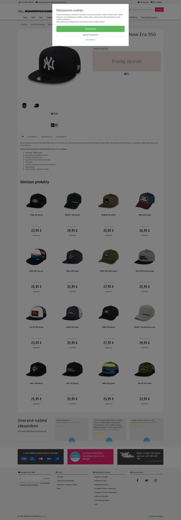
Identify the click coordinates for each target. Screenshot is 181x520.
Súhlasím (90, 29)
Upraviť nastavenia (90, 34)
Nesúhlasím (90, 39)
